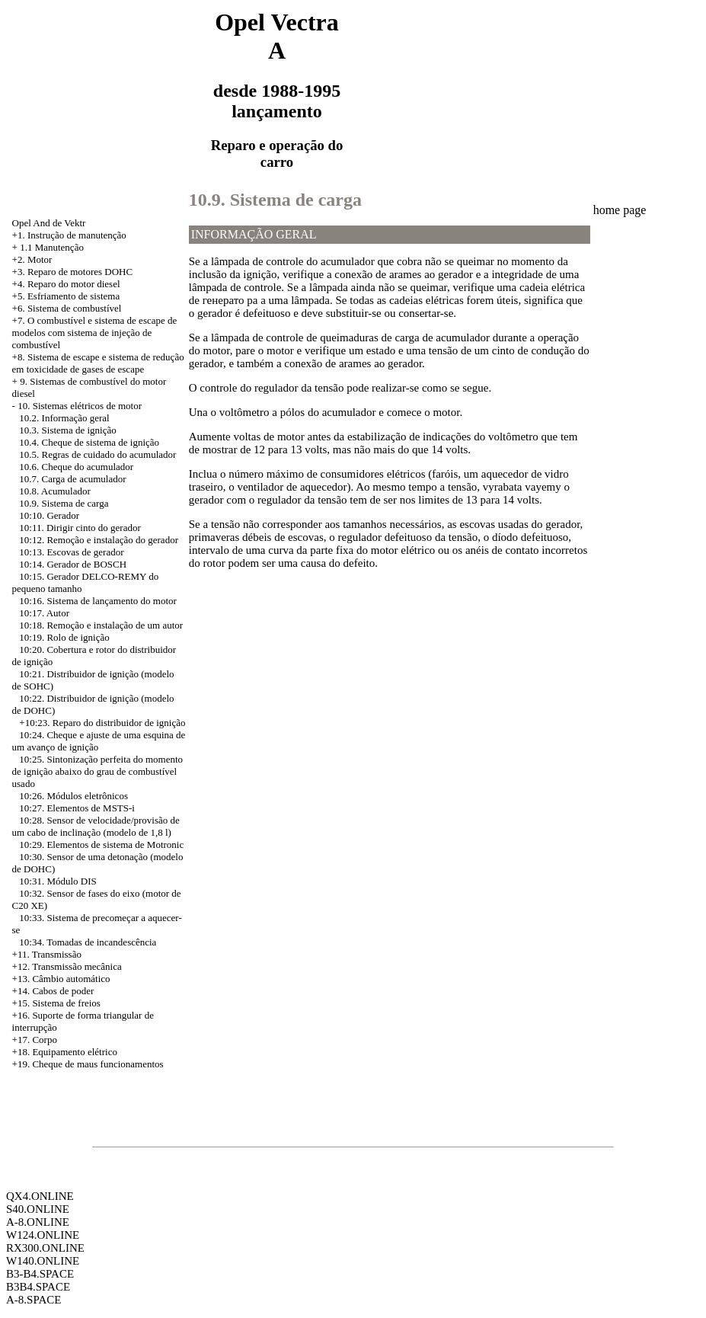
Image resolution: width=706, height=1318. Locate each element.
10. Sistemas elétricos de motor (80, 405)
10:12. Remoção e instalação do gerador (98, 539)
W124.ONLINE (42, 1235)
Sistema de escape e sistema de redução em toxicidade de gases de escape (98, 363)
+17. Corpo (34, 1039)
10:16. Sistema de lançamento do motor (98, 600)
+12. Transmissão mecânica (67, 966)
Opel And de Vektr (49, 223)
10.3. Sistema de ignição (67, 430)
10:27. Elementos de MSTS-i (77, 808)
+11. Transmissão (46, 954)
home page (620, 209)
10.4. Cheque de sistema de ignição (89, 442)
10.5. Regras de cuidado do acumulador (97, 454)
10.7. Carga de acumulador (72, 479)
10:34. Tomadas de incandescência (87, 942)
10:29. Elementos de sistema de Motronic (101, 844)
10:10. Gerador (49, 515)
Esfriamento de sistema (73, 296)
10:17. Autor (44, 613)
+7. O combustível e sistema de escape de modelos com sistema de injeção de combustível (94, 332)
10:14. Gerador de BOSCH (72, 564)
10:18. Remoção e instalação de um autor (101, 625)
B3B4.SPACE (38, 1287)
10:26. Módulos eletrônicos (73, 795)
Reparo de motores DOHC (80, 271)
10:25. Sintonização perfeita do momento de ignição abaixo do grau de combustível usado (98, 771)
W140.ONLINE (42, 1261)
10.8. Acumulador (55, 491)
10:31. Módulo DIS (57, 881)
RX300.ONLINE (45, 1248)
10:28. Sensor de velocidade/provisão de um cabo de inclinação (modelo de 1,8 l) (96, 826)
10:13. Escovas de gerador (71, 552)
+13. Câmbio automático (61, 978)
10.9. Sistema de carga (63, 503)
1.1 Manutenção (52, 247)
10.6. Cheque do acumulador (76, 466)
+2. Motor (32, 259)
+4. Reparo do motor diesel (66, 284)
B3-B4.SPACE (40, 1274)
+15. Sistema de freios (56, 1003)
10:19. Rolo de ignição (64, 637)
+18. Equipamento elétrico (64, 1051)
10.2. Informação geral (64, 418)
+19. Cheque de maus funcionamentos (88, 1064)
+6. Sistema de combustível (67, 308)
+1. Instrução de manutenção (69, 235)
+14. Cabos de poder (53, 990)
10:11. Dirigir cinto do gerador (79, 527)
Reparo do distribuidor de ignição (119, 722)
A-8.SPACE (33, 1300)
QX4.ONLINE (40, 1196)
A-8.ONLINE (37, 1222)
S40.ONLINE (37, 1209)
